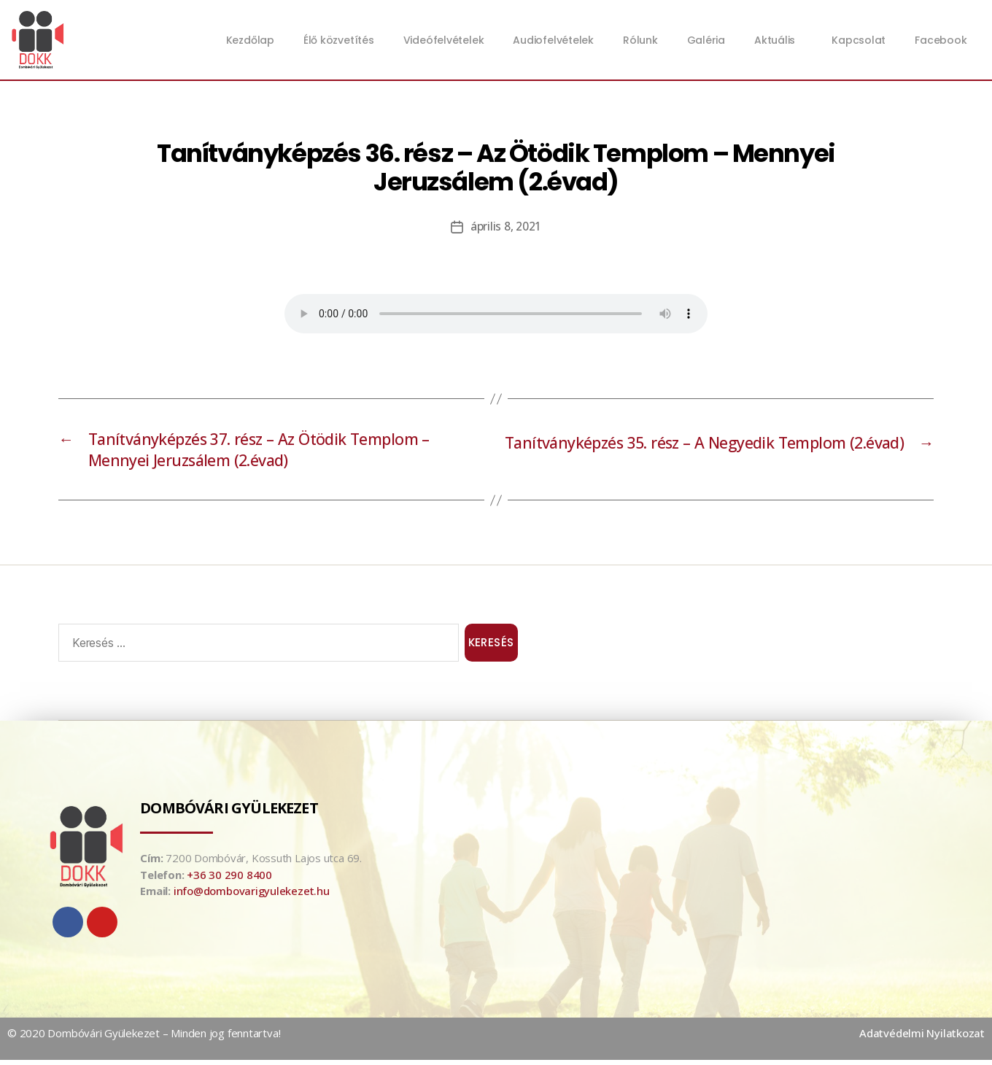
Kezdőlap (250, 40)
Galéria (706, 40)
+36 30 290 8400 (229, 879)
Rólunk (640, 40)
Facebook (940, 40)
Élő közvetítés (338, 40)
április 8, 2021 (505, 226)
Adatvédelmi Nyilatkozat (922, 1038)
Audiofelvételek (553, 40)
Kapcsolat (859, 40)
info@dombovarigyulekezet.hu (252, 896)
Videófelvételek (443, 40)
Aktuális (778, 40)
